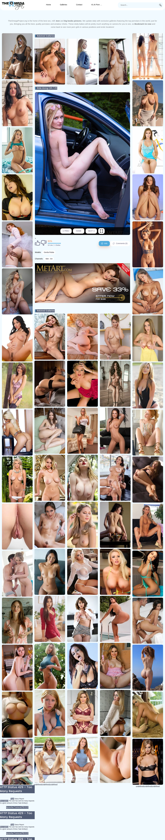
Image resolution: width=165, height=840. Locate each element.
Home (48, 5)
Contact (79, 5)
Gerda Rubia (49, 252)
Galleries (63, 5)
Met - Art (49, 259)
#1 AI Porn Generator (99, 5)
